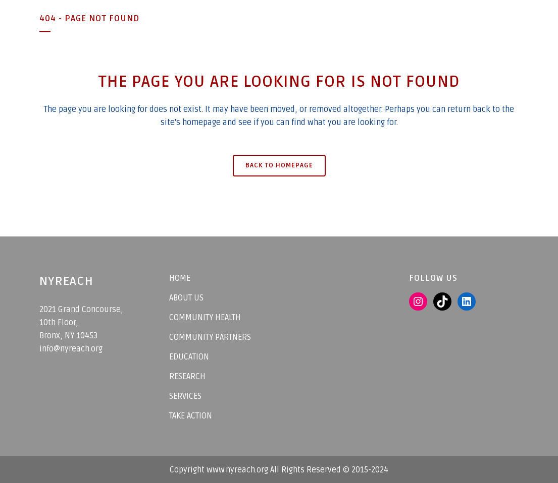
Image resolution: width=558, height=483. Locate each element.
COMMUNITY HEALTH (205, 318)
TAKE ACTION (190, 416)
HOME (179, 278)
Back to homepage (279, 165)
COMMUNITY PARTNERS (210, 337)
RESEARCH (187, 377)
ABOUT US (186, 298)
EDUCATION (189, 357)
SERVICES (185, 396)
